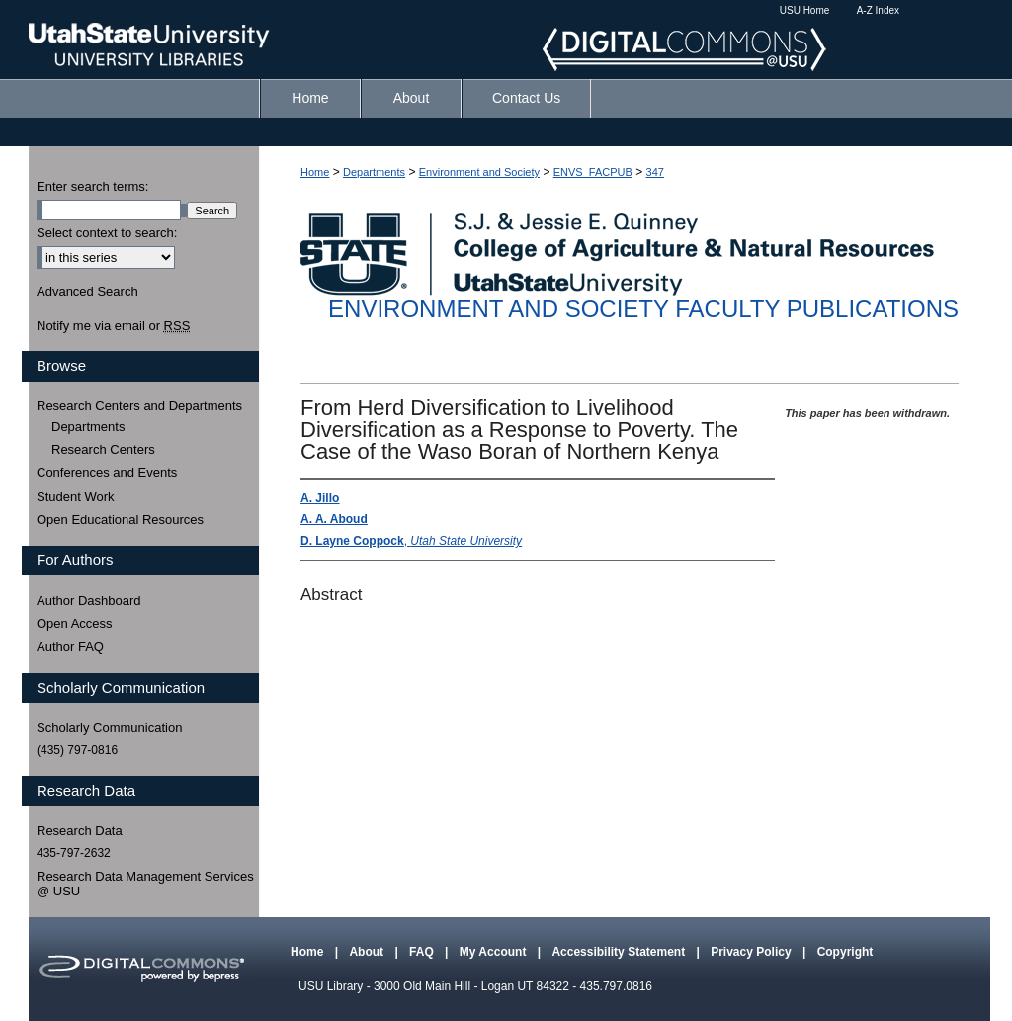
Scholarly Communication (109, 728)
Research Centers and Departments (139, 405)
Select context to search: (107, 232)
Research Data (80, 830)
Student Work (76, 496)
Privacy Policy (753, 952)
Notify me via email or (113, 326)
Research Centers (103, 449)
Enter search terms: (92, 186)
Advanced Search (87, 291)
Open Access (75, 623)
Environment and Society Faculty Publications (643, 309)
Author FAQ (70, 646)
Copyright (845, 952)
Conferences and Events (107, 473)
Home (314, 172)
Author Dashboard (89, 600)
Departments (374, 172)
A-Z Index (878, 10)
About (367, 952)
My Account (495, 952)
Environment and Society (479, 172)
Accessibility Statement (619, 952)
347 (655, 172)
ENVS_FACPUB (592, 172)
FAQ (423, 952)
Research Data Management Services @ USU (145, 884)
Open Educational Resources (120, 519)
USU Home (805, 10)
